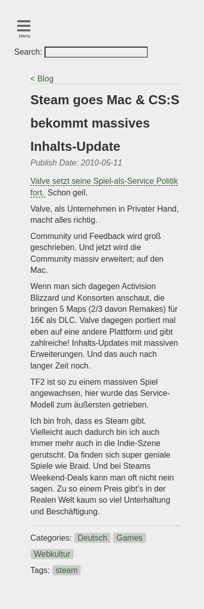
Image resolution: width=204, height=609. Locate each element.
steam (67, 570)
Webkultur (52, 554)
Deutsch (92, 538)
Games (129, 538)
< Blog (42, 78)
